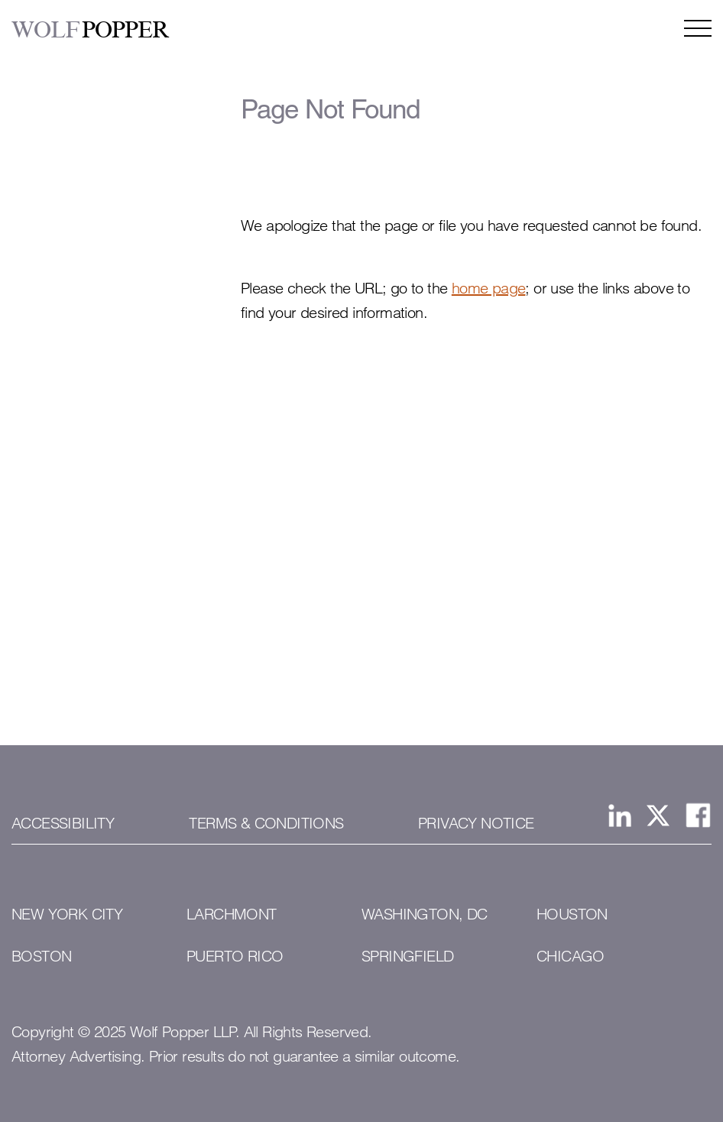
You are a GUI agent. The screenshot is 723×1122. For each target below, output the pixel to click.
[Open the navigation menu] (698, 28)
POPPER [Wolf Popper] (90, 30)
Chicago (571, 956)
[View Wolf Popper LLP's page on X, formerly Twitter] (658, 815)
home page (489, 287)
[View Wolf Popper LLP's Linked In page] (619, 815)
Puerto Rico (234, 956)
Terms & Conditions (266, 823)
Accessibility (62, 823)
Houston (572, 914)
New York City (66, 914)
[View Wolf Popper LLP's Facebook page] (698, 815)
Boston (41, 956)
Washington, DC (425, 914)
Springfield (407, 956)
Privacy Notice (476, 823)
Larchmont (231, 914)
